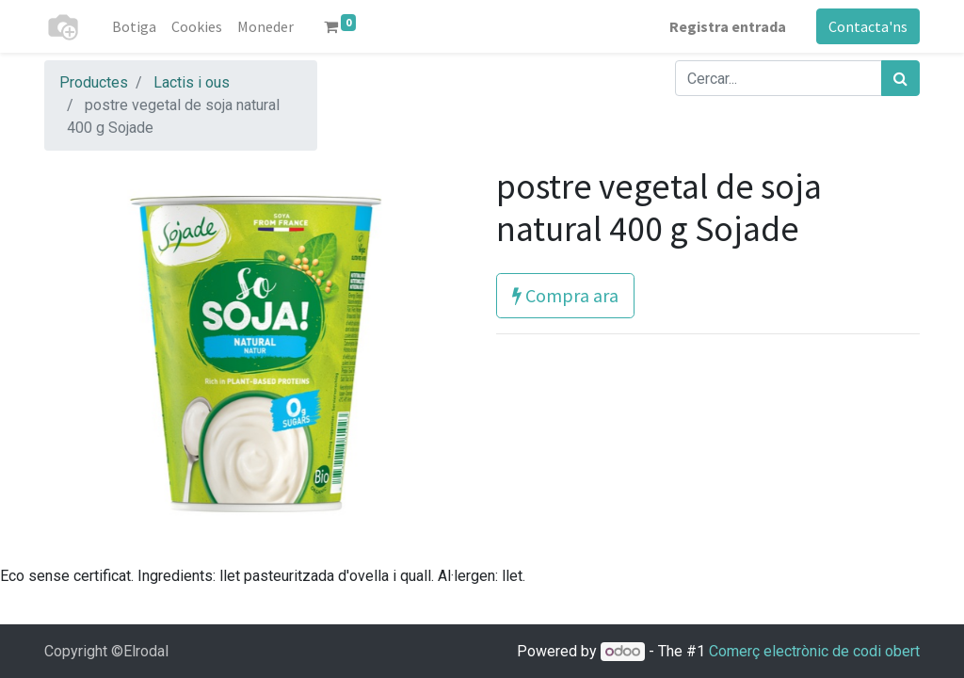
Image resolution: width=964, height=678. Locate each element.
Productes (93, 82)
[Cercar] (900, 78)
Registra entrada (727, 26)
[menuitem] (134, 26)
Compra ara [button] (565, 295)
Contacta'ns (868, 26)
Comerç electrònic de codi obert (814, 651)
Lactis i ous (191, 82)
